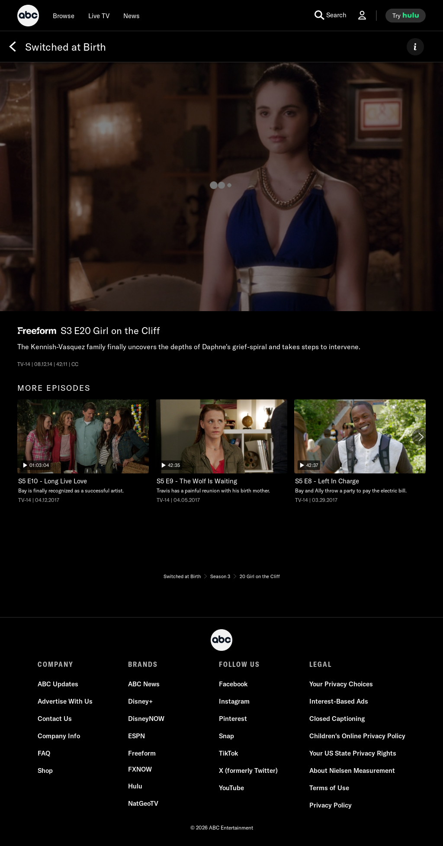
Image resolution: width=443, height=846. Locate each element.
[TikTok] (228, 753)
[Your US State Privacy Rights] (352, 753)
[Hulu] (135, 786)
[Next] (420, 437)
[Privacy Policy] (330, 805)
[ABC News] (144, 684)
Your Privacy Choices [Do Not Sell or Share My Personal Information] (341, 684)
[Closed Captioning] (337, 718)
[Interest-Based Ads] (338, 701)
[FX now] (140, 769)
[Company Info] (59, 736)
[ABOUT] (415, 46)
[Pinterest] (233, 718)
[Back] (12, 47)
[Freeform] (142, 753)
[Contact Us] (55, 718)
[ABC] (28, 17)
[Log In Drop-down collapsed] (362, 15)
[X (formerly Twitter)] (248, 770)
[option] (83, 453)
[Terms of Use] (329, 788)
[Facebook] (233, 684)
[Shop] (45, 770)
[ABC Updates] (58, 684)
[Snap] (226, 736)
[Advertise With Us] (65, 701)
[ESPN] (136, 736)
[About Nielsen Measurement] (352, 770)
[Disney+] (140, 701)
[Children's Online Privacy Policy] (357, 736)
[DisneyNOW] (146, 718)
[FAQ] (44, 753)
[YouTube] (231, 788)
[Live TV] (98, 15)
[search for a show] (331, 15)
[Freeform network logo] (36, 331)
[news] (131, 15)
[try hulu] (405, 16)
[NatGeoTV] (143, 803)
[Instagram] (234, 701)
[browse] (63, 15)
